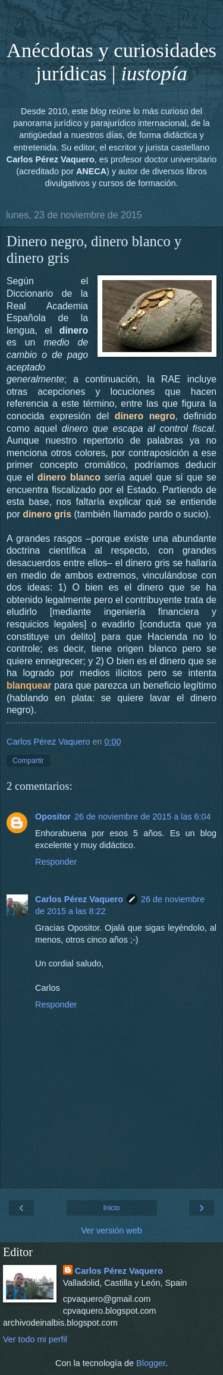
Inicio (111, 1208)
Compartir (28, 760)
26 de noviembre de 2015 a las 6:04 (142, 816)
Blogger (150, 1363)
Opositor (53, 816)
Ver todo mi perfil (35, 1339)
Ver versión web (111, 1230)
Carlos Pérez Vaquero (79, 899)
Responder (56, 862)
